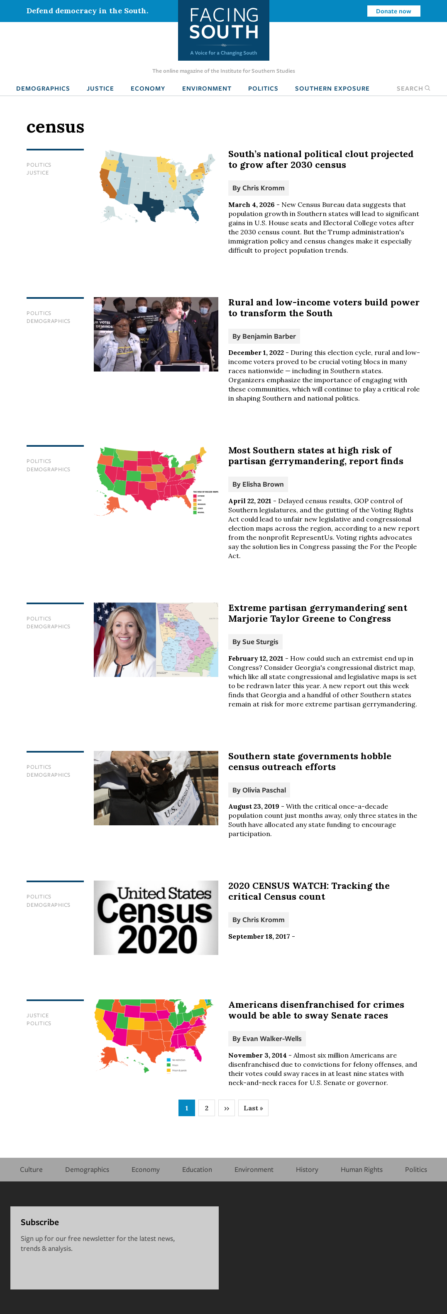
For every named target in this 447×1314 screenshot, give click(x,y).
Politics (263, 88)
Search (414, 88)
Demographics (43, 88)
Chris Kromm (263, 187)
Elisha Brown (263, 484)
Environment (207, 88)
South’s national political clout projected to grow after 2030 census (321, 159)
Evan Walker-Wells (272, 1038)
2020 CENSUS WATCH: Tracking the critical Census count (309, 891)
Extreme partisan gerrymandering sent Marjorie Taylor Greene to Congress (317, 613)
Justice (100, 88)
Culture (31, 1169)
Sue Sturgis (260, 641)
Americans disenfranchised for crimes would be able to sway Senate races (316, 1010)
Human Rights (362, 1169)
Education (197, 1169)
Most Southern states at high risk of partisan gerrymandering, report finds (315, 455)
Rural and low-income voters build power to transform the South (324, 307)
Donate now (393, 11)
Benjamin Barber (269, 336)
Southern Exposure (332, 88)
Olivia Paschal (264, 790)
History (307, 1169)
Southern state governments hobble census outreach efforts (309, 761)
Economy (148, 88)
